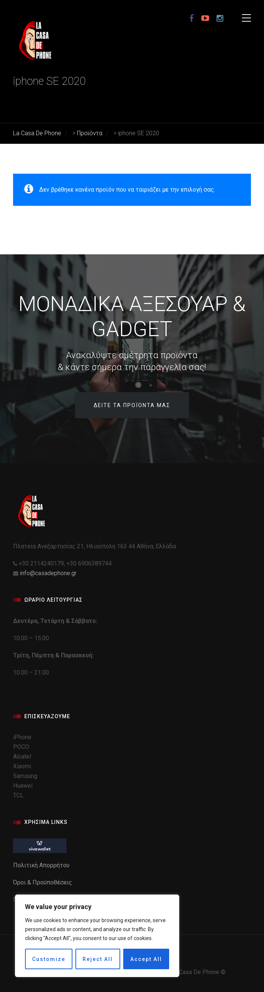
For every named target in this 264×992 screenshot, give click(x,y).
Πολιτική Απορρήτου (42, 865)
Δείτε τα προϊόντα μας (132, 405)
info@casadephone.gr (48, 573)
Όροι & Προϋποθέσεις (43, 882)
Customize (48, 959)
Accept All (146, 959)
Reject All (98, 959)
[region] (97, 936)
